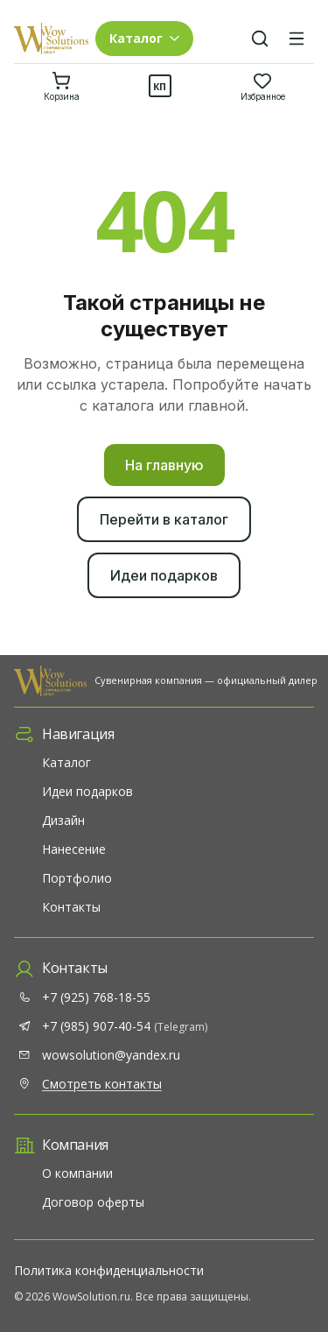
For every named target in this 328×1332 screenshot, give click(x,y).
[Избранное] (263, 86)
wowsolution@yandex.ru (111, 1055)
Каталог (66, 762)
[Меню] (296, 38)
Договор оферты (93, 1202)
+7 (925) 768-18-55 (96, 997)
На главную (164, 465)
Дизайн (63, 820)
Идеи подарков (164, 575)
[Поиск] (259, 38)
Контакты (71, 907)
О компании (77, 1173)
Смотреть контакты (102, 1083)
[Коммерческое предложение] (160, 85)
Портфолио (77, 878)
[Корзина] (62, 86)
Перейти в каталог (164, 519)
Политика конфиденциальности (109, 1270)
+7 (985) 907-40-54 (124, 1026)
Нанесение (74, 849)
